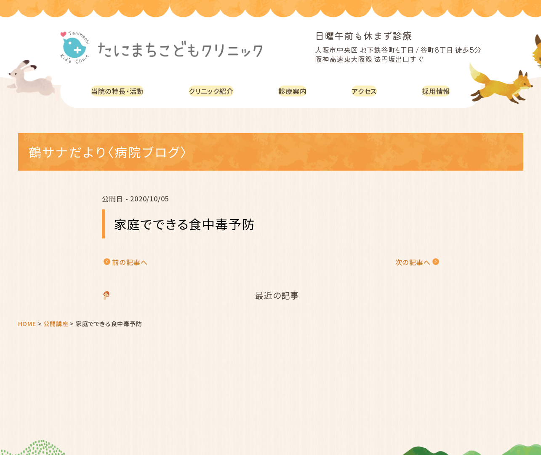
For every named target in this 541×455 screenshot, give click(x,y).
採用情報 (436, 91)
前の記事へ (129, 262)
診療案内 (297, 91)
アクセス (367, 91)
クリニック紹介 (216, 91)
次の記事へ (413, 262)
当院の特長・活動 (119, 91)
